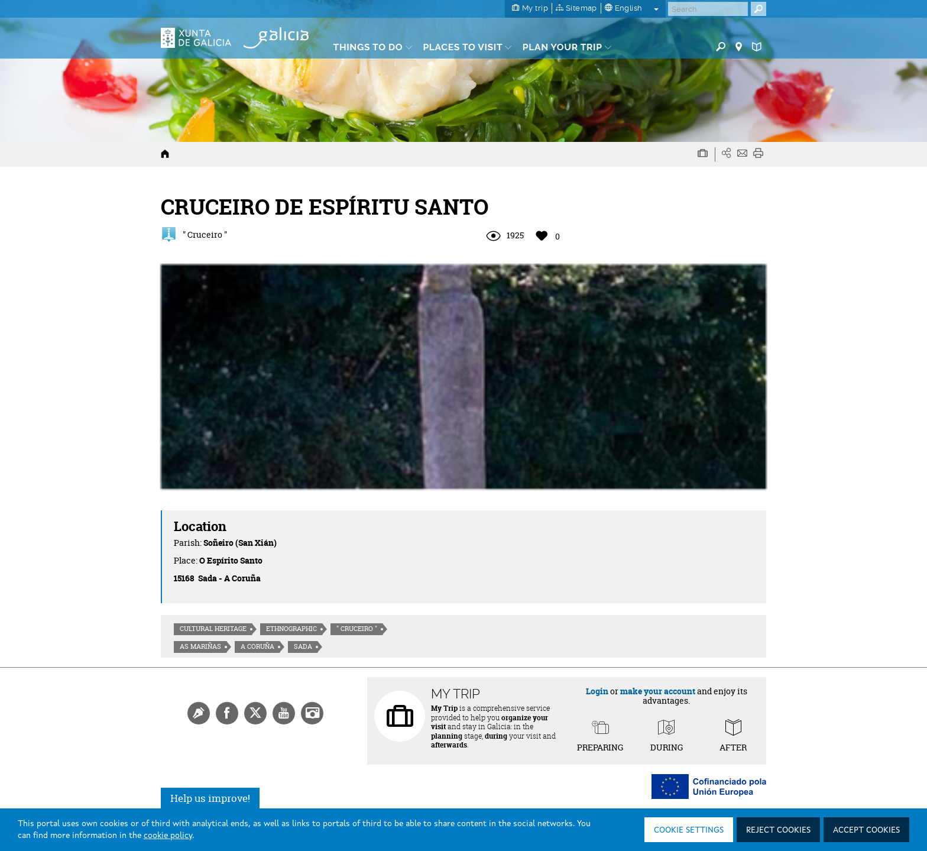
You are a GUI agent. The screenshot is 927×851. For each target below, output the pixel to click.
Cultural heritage (213, 628)
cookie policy (168, 835)
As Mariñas (200, 646)
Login (597, 691)
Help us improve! (210, 798)
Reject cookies (778, 830)
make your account (657, 691)
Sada (303, 646)
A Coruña (257, 646)
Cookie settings (689, 830)
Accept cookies (866, 830)
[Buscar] (708, 9)
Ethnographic (291, 628)
